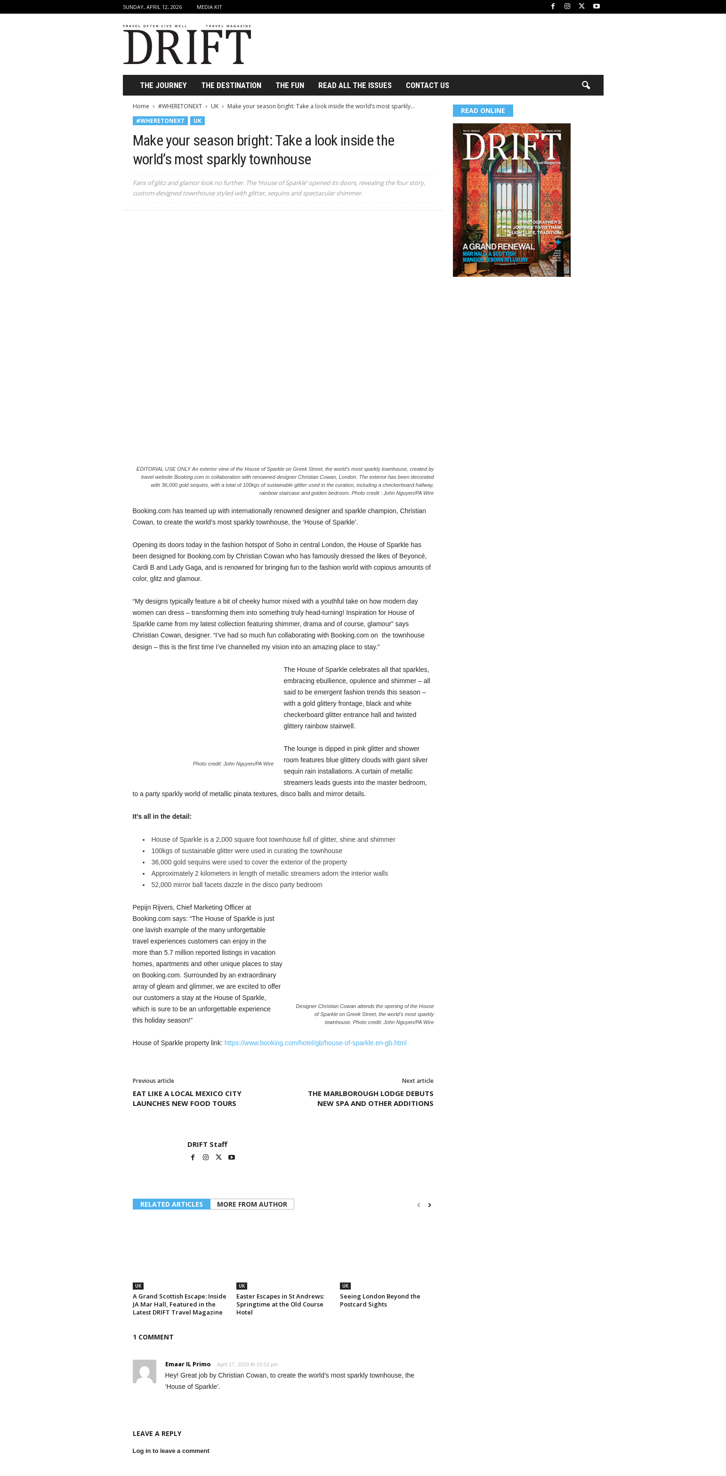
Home (141, 106)
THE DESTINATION (231, 85)
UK (214, 106)
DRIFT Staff (207, 1144)
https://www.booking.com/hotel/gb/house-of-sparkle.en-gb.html (316, 1043)
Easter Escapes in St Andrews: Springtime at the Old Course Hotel (280, 1304)
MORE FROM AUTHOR (252, 1204)
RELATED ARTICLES (171, 1204)
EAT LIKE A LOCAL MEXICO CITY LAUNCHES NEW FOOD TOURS (187, 1098)
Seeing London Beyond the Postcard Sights (380, 1300)
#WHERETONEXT (180, 106)
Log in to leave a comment (171, 1450)
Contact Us (427, 85)
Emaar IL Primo (188, 1364)
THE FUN (289, 85)
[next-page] (429, 1205)
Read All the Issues (355, 85)
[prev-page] (418, 1205)
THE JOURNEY (163, 85)
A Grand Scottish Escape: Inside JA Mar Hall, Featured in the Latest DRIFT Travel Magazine (179, 1304)
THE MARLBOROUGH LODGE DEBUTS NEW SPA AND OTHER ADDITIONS (371, 1098)
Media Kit (209, 6)
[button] (585, 85)
